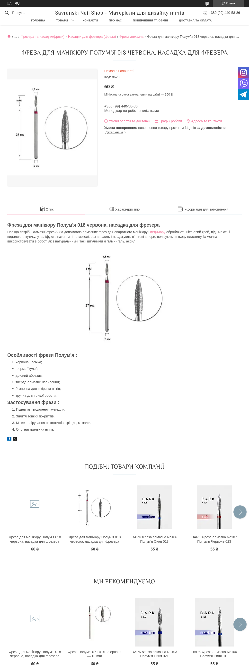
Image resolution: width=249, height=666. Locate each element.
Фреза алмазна (131, 37)
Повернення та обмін (150, 20)
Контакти (90, 20)
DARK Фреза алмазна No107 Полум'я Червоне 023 (214, 539)
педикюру (157, 232)
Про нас (115, 20)
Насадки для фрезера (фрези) (92, 37)
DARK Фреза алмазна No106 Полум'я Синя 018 (154, 539)
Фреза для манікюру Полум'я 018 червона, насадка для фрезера (35, 539)
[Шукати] (6, 12)
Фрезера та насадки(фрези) (42, 37)
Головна (38, 20)
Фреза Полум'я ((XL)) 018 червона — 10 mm (95, 654)
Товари (62, 20)
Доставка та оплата (195, 20)
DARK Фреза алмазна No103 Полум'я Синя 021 (154, 654)
